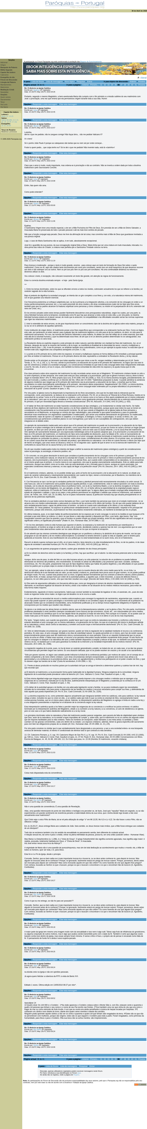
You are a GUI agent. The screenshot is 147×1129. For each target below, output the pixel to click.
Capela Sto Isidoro (11, 112)
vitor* (36, 965)
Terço (2, 102)
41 (136, 85)
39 (129, 85)
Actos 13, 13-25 (7, 116)
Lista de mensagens (54, 82)
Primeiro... (94, 85)
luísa (35, 110)
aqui (79, 1073)
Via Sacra (4, 107)
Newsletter (4, 92)
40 (132, 85)
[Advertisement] (73, 35)
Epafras (37, 90)
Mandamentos (5, 85)
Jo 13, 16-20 (6, 125)
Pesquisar (81, 82)
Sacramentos (5, 99)
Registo (76, 1075)
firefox (36, 203)
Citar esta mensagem (68, 104)
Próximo (141, 82)
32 (105, 85)
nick (35, 996)
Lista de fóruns (38, 82)
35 (116, 85)
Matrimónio (4, 87)
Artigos (3, 65)
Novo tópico (70, 82)
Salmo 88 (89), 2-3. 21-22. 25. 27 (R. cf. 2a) (10, 121)
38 (125, 85)
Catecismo (4, 75)
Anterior (133, 82)
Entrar (89, 82)
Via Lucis (3, 104)
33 (108, 85)
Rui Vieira (37, 800)
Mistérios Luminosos (9, 132)
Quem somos (5, 97)
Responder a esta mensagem (45, 104)
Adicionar (4, 62)
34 (112, 85)
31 (101, 85)
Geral (144, 78)
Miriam (36, 126)
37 (121, 85)
